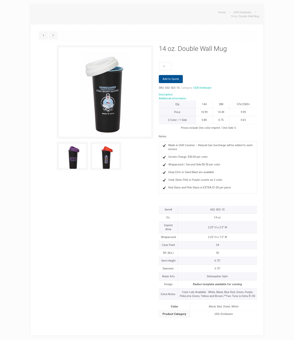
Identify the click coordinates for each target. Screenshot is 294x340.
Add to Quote (171, 79)
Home (222, 12)
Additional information (172, 98)
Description (166, 94)
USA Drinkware (242, 12)
